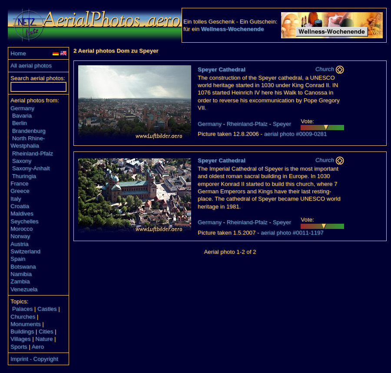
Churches (22, 316)
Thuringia (24, 176)
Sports (18, 346)
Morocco (21, 228)
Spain (17, 258)
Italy (15, 198)
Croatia (19, 206)
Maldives (21, 213)
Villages (20, 339)
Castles (46, 309)
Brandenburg (29, 131)
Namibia (21, 274)
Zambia (20, 281)
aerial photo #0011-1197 (292, 232)
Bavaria (22, 115)
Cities (46, 331)
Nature (44, 339)
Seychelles (24, 221)
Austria (19, 244)
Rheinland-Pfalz (32, 153)
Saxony (21, 161)
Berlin (19, 123)
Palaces (22, 309)
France (19, 183)
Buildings (22, 331)
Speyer (282, 124)
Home (18, 53)
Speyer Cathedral (221, 69)
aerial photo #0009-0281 (295, 134)
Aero (38, 346)
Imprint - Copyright (34, 359)
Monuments (25, 324)
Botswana (23, 266)
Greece (20, 191)
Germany (22, 108)
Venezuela (23, 289)
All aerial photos (31, 65)
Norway (20, 236)
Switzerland (25, 251)
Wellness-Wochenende (232, 29)
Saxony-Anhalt (31, 168)
